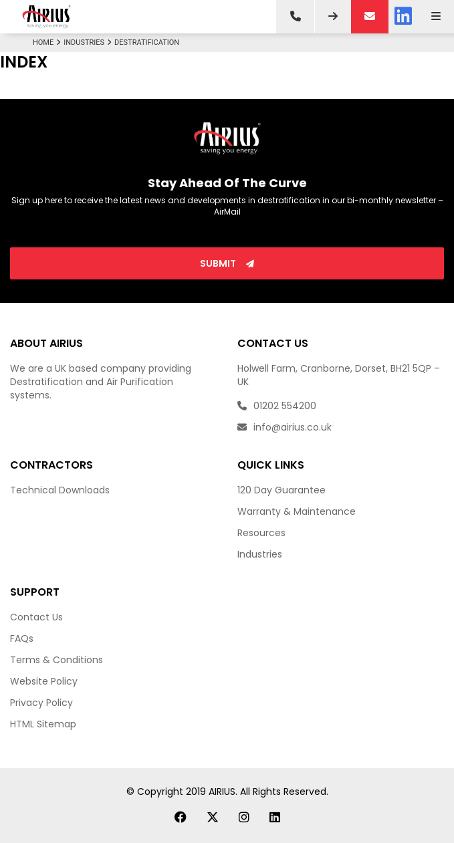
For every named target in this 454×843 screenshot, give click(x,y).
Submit (227, 263)
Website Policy (44, 681)
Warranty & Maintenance (296, 511)
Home (48, 42)
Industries (89, 42)
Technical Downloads (60, 490)
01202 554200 (276, 405)
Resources (261, 532)
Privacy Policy (41, 702)
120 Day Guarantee (281, 490)
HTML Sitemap (43, 724)
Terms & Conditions (56, 660)
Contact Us (36, 617)
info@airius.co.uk (284, 427)
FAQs (21, 638)
